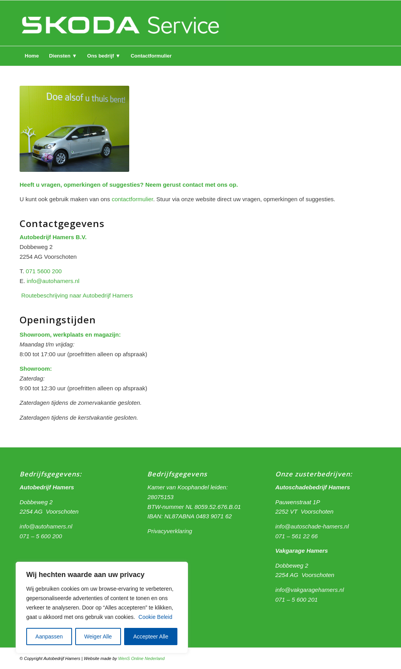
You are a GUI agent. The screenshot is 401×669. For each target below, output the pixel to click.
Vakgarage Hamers (301, 550)
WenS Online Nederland (141, 658)
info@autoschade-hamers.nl (312, 526)
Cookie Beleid (155, 617)
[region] (102, 607)
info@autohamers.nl (53, 281)
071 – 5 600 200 (41, 536)
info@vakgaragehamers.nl (309, 589)
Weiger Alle (98, 636)
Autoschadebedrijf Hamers (312, 487)
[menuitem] (32, 56)
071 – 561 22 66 (296, 536)
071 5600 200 (44, 271)
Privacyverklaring (169, 531)
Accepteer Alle (150, 636)
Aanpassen (49, 636)
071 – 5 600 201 (296, 599)
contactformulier (132, 199)
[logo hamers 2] (123, 23)
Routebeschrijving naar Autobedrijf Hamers (77, 295)
